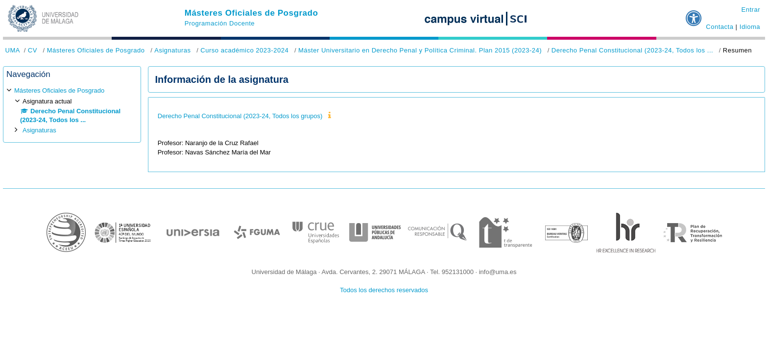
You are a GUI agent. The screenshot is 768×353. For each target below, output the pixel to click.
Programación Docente (220, 23)
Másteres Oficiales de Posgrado (251, 13)
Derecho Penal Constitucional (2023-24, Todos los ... (632, 50)
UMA (12, 50)
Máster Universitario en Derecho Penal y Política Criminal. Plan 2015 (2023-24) (420, 50)
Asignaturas (172, 50)
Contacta (719, 26)
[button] (694, 14)
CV (32, 50)
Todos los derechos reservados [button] (384, 290)
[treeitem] (72, 110)
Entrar (750, 9)
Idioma (750, 26)
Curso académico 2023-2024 (244, 50)
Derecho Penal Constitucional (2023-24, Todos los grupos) (240, 116)
